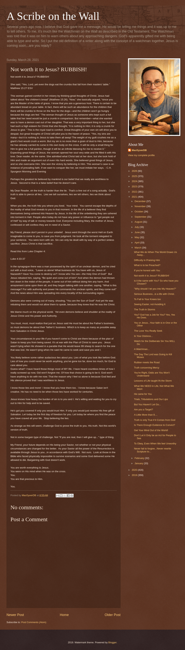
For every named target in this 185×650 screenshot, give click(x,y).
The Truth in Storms (144, 309)
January (139, 463)
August (139, 221)
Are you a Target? (143, 409)
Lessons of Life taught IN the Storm (153, 380)
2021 (135, 196)
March (138, 247)
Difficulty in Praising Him (147, 260)
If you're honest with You (147, 270)
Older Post (113, 615)
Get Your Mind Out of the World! (151, 430)
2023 (135, 186)
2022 (135, 191)
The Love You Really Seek (148, 330)
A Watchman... (141, 349)
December (140, 201)
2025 (135, 176)
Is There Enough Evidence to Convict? (154, 425)
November (140, 206)
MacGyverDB (139, 150)
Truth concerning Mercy (146, 367)
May (137, 237)
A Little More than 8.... (145, 414)
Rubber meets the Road (147, 362)
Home (64, 615)
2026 (135, 171)
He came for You (143, 394)
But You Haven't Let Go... (147, 404)
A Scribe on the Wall (53, 16)
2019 (135, 475)
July (137, 227)
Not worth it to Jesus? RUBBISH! (151, 275)
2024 (135, 181)
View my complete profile (141, 155)
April (137, 242)
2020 (135, 469)
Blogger (112, 642)
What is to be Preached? (147, 265)
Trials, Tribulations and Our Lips (151, 399)
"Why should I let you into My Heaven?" (155, 288)
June (138, 232)
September (141, 216)
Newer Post (15, 615)
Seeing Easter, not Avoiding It (149, 304)
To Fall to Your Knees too (147, 299)
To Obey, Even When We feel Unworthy (155, 443)
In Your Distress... (143, 336)
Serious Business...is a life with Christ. (154, 294)
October (139, 211)
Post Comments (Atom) (33, 622)
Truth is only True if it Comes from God (154, 420)
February (140, 458)
